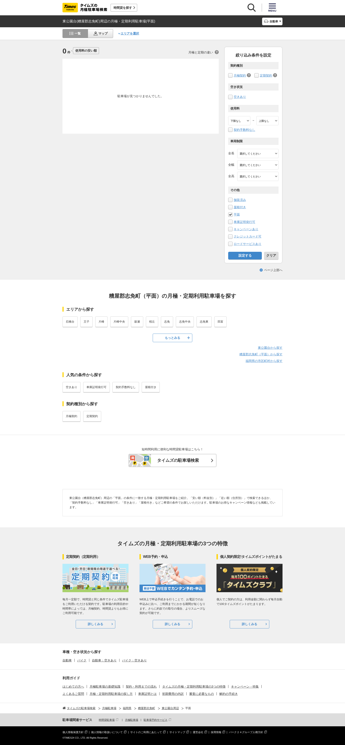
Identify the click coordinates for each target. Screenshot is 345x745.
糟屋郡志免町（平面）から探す (261, 354)
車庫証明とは (147, 694)
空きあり (240, 97)
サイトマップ (177, 732)
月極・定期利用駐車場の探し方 (111, 694)
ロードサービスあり (247, 244)
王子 (86, 321)
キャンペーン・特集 (245, 686)
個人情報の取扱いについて (107, 732)
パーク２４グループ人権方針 (246, 732)
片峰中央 (119, 321)
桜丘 (152, 321)
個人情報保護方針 (73, 732)
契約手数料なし (244, 129)
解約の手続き (228, 694)
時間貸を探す (123, 7)
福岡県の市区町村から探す (264, 361)
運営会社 (198, 732)
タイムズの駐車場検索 (178, 460)
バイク (81, 660)
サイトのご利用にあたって (146, 732)
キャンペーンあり (246, 229)
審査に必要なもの (201, 694)
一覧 (78, 33)
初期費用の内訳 (173, 694)
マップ (103, 33)
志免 (167, 321)
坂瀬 (137, 321)
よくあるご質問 (73, 694)
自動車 (67, 660)
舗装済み (240, 200)
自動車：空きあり (104, 660)
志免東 (204, 321)
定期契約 (266, 75)
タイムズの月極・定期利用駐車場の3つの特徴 (194, 686)
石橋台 (70, 321)
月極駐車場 (131, 719)
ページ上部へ (273, 270)
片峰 (101, 321)
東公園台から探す (270, 347)
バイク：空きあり (134, 660)
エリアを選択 (130, 33)
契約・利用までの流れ (141, 686)
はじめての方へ (73, 686)
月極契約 (240, 75)
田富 (220, 321)
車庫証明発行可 (244, 222)
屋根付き (240, 207)
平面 (237, 214)
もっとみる (172, 338)
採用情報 (216, 732)
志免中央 (185, 321)
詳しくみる (95, 624)
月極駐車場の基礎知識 (105, 686)
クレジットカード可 (247, 236)
